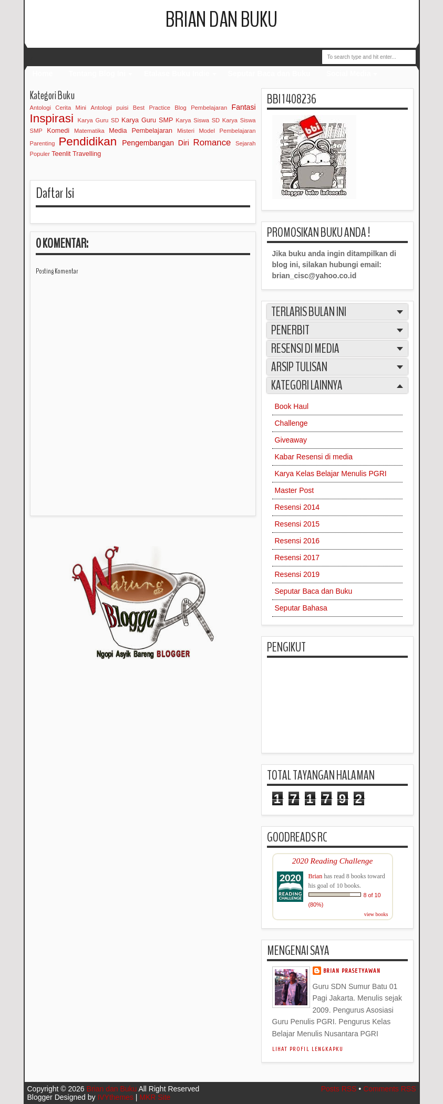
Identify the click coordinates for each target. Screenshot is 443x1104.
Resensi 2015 (297, 524)
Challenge (291, 423)
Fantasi (244, 107)
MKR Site (154, 1097)
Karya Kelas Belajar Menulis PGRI (331, 473)
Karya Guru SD (98, 120)
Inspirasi (52, 118)
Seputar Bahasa (301, 608)
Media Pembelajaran (140, 130)
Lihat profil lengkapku (308, 1049)
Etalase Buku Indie (176, 73)
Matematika (89, 131)
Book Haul (292, 406)
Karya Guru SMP (147, 120)
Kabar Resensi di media (314, 457)
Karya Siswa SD (198, 120)
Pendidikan (87, 141)
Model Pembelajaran (227, 131)
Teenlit (60, 153)
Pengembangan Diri (155, 143)
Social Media (348, 73)
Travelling (87, 153)
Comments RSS (389, 1089)
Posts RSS (339, 1089)
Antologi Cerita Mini (58, 107)
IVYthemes (115, 1097)
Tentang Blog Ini (97, 73)
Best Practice (151, 107)
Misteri (185, 131)
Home (43, 73)
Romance (212, 143)
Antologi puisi (110, 107)
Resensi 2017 (297, 557)
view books (376, 914)
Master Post (294, 490)
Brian (315, 876)
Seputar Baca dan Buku (269, 73)
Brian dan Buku (221, 20)
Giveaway (291, 440)
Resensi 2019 (297, 574)
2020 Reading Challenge (332, 860)
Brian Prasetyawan (352, 971)
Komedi (58, 130)
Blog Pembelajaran (200, 107)
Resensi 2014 (297, 507)
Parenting (42, 143)
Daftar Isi (55, 193)
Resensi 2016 (297, 541)
